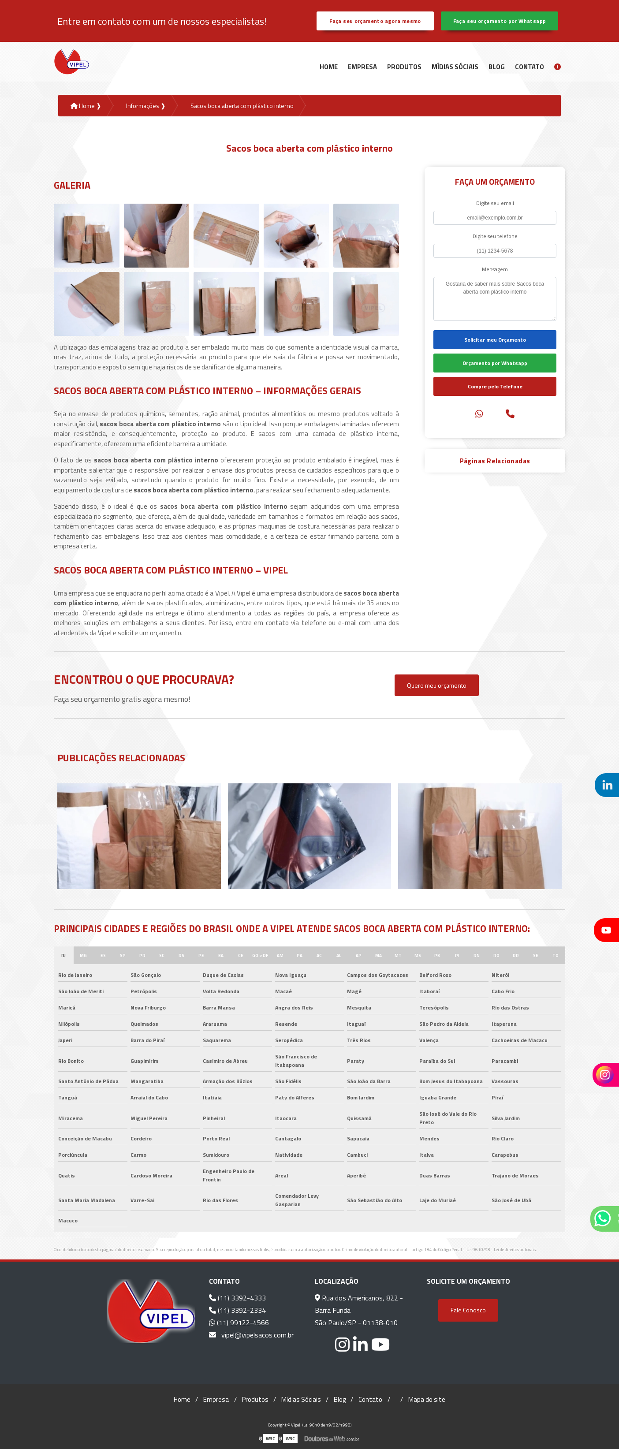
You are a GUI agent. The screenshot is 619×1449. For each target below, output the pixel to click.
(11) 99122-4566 (239, 1322)
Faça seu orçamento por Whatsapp (499, 21)
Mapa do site (426, 1399)
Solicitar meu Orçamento (495, 339)
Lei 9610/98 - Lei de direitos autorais (501, 1249)
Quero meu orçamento (436, 685)
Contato (529, 67)
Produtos (404, 67)
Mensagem (495, 269)
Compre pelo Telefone (495, 386)
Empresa (362, 67)
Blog (496, 67)
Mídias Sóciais (455, 67)
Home (329, 67)
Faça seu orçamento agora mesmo (375, 21)
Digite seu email (495, 203)
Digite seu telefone (495, 236)
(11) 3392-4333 (237, 1298)
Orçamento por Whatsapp (494, 363)
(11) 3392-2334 (237, 1310)
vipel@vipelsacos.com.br (251, 1335)
